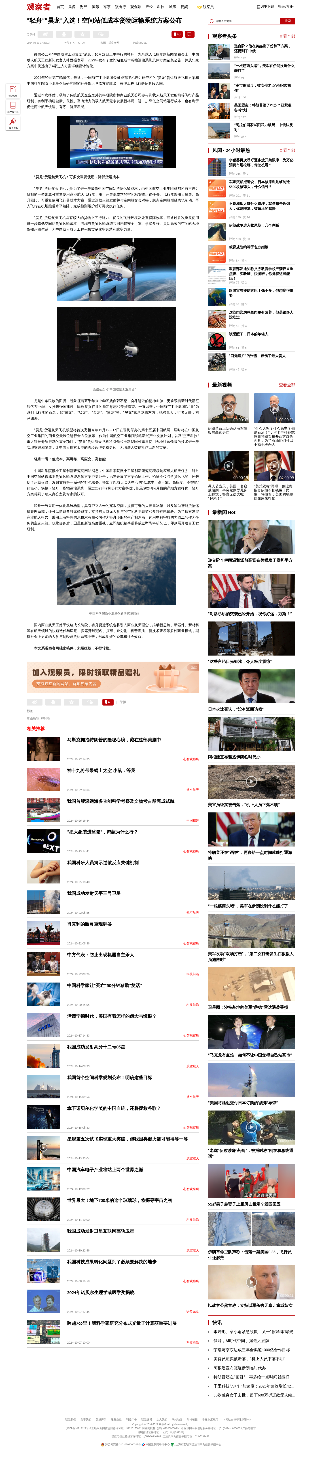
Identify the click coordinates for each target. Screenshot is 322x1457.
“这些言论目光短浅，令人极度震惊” (240, 661)
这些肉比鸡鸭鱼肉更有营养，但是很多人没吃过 (261, 314)
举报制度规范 (210, 1419)
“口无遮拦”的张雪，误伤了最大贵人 (257, 356)
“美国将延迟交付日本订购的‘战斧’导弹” (243, 1102)
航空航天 (192, 790)
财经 (83, 7)
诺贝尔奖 (192, 1312)
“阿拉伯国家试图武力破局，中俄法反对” (263, 127)
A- (74, 42)
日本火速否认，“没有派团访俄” (236, 709)
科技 (160, 7)
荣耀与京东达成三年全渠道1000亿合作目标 (252, 1349)
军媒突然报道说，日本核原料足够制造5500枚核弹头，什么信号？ (259, 184)
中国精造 (192, 821)
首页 (60, 7)
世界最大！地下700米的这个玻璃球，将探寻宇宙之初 (119, 1200)
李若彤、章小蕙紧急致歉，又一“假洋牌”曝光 (253, 1331)
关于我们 (85, 1419)
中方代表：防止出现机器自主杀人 (100, 954)
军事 (107, 7)
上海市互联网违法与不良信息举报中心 (195, 1444)
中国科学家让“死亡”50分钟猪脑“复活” (104, 985)
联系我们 (70, 1419)
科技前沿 (192, 974)
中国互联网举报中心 (156, 1444)
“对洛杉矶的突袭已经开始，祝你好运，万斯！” (250, 613)
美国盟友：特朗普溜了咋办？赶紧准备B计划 (262, 107)
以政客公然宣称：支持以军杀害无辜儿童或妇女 (250, 1305)
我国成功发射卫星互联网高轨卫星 (100, 1231)
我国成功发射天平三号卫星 (94, 893)
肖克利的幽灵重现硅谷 (89, 924)
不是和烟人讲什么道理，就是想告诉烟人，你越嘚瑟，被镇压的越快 (259, 206)
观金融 (135, 7)
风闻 (72, 7)
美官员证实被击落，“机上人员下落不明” (244, 804)
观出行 (120, 7)
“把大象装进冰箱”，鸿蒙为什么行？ (102, 832)
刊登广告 (131, 1419)
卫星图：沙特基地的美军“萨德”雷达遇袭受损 (248, 1007)
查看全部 (287, 36)
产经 (149, 7)
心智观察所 (191, 759)
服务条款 (116, 1419)
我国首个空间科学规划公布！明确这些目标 (109, 1077)
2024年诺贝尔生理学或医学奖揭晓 (100, 1292)
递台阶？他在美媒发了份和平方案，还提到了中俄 (262, 48)
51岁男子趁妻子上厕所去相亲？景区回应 (244, 1204)
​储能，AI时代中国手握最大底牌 (241, 1340)
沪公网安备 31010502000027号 (121, 1444)
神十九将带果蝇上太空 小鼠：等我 (101, 770)
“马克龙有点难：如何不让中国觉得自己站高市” (250, 1055)
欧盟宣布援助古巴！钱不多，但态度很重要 (261, 293)
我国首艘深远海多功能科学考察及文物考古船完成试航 (120, 801)
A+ (84, 42)
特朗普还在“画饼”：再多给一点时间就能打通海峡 (257, 1377)
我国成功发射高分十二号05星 (96, 1047)
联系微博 (146, 1419)
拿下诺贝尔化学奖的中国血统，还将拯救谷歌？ (114, 1108)
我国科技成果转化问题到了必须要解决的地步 (112, 1261)
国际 (95, 7)
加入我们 (162, 1419)
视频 (184, 7)
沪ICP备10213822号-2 (78, 1428)
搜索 (288, 21)
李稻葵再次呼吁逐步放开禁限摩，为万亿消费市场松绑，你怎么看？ (261, 162)
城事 (172, 7)
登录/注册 (286, 6)
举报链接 (192, 1419)
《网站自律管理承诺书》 (237, 1419)
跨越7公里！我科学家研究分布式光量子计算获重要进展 (122, 1323)
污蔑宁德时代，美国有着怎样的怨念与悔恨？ (112, 1016)
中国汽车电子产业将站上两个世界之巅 (105, 1169)
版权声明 (101, 1419)
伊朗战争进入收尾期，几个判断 (254, 225)
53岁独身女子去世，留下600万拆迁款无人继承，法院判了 (265, 1395)
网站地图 (177, 1419)
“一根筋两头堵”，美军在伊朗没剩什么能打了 (264, 68)
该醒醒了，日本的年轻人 (248, 334)
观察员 (206, 7)
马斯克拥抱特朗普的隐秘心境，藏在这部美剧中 (114, 740)
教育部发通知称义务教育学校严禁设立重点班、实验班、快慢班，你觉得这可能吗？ (261, 274)
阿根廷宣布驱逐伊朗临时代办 (234, 757)
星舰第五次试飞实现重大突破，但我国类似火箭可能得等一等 (127, 1139)
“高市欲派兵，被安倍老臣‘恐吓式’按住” (262, 88)
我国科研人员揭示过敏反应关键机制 (103, 862)
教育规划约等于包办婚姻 (248, 247)
